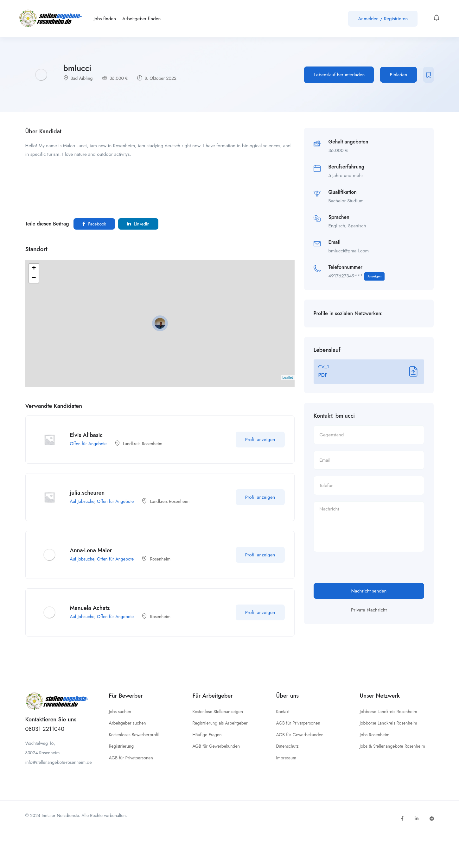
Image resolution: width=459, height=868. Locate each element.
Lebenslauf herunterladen (339, 74)
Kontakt (283, 711)
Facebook (94, 224)
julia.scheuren (87, 493)
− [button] (34, 278)
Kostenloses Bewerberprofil (134, 735)
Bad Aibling (82, 78)
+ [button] (34, 268)
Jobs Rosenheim (375, 735)
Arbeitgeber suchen (127, 723)
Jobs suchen (120, 711)
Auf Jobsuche (82, 501)
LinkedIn (138, 224)
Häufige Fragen (207, 735)
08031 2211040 (45, 729)
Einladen (398, 74)
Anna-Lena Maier (91, 550)
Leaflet (287, 377)
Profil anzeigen (260, 439)
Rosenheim (160, 559)
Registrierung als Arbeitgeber (220, 723)
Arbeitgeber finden (141, 18)
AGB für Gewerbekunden (216, 746)
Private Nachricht (369, 609)
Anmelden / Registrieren (383, 18)
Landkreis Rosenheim (143, 443)
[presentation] (362, 570)
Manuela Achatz (90, 608)
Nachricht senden (369, 590)
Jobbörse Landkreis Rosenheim (388, 711)
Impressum (286, 758)
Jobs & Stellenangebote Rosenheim (392, 746)
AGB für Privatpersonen (131, 758)
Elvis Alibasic (86, 435)
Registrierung (121, 746)
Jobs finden (104, 18)
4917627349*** (356, 276)
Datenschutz (287, 746)
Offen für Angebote (88, 443)
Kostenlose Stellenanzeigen (218, 711)
